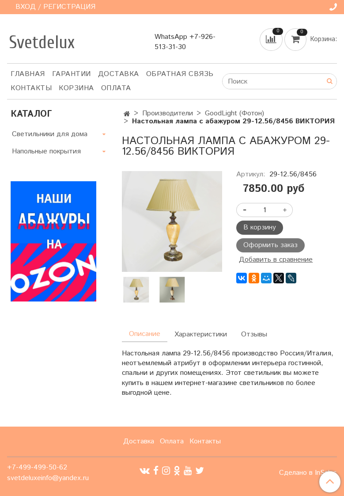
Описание (144, 334)
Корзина (76, 88)
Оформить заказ (270, 245)
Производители (167, 113)
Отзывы (254, 334)
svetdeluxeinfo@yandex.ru (48, 478)
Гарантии (71, 74)
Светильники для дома (49, 134)
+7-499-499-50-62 (37, 467)
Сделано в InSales (308, 473)
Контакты (31, 88)
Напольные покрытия (46, 151)
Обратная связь (180, 74)
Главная (28, 74)
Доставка (118, 74)
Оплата (116, 88)
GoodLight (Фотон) (234, 113)
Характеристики (200, 334)
